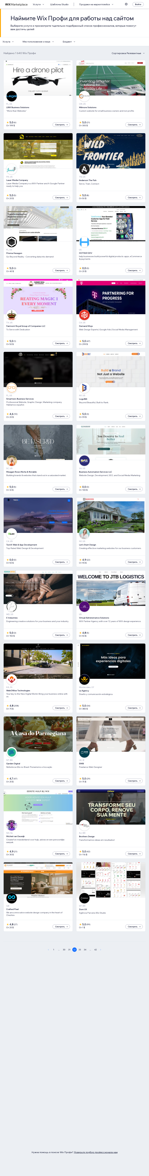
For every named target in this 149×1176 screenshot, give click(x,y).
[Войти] (138, 4)
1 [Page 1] (53, 949)
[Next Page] (101, 949)
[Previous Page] (48, 949)
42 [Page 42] (95, 949)
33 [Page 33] (80, 949)
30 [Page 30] (64, 949)
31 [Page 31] (69, 949)
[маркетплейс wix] (16, 4)
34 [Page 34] (85, 949)
